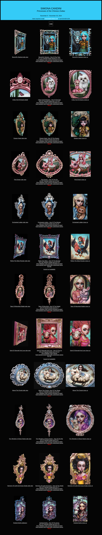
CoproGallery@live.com (51, 18)
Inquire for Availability (49, 269)
